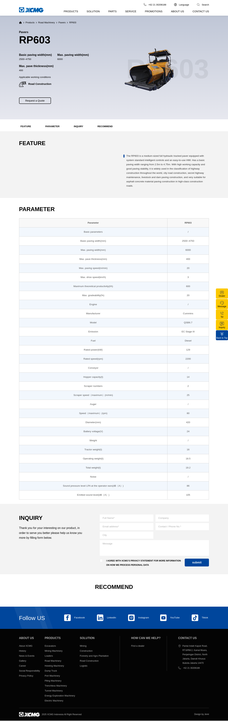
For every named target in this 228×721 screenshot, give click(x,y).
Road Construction (89, 661)
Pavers (62, 22)
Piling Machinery (53, 681)
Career (22, 666)
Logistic (83, 666)
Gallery (22, 661)
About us (177, 11)
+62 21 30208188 (191, 668)
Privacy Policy (26, 676)
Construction (86, 651)
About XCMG (25, 646)
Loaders (49, 656)
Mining (83, 646)
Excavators (50, 646)
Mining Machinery (54, 651)
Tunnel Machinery (54, 691)
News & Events (27, 656)
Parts (112, 11)
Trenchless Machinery (56, 686)
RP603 (72, 22)
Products (71, 11)
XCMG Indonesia (56, 714)
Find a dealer (137, 646)
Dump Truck (51, 671)
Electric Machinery (54, 700)
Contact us (201, 11)
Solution (93, 11)
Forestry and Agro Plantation (94, 656)
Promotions (153, 11)
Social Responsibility (29, 671)
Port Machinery (52, 676)
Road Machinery (46, 22)
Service (130, 11)
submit (196, 562)
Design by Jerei (201, 714)
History (22, 651)
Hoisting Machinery (54, 666)
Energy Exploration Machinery (60, 696)
